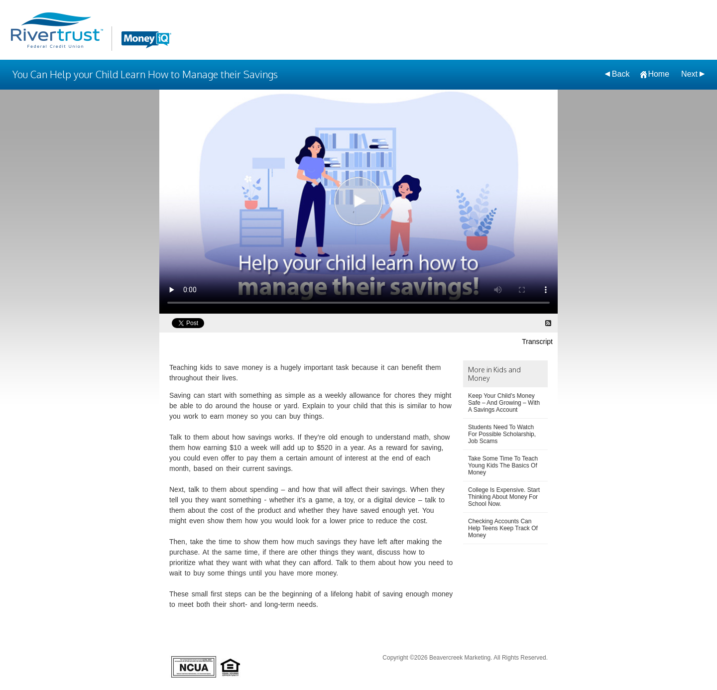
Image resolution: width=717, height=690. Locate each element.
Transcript (537, 341)
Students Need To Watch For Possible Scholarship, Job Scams (502, 434)
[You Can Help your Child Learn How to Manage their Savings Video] (358, 202)
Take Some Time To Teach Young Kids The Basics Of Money (503, 465)
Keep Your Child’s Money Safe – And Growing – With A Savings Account (504, 402)
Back (621, 74)
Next (689, 74)
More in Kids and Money (494, 373)
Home (658, 74)
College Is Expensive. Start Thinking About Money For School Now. (504, 496)
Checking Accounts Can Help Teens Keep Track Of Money (503, 528)
